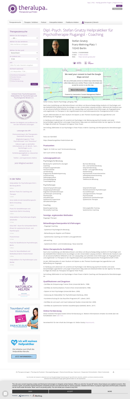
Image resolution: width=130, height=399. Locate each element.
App (88, 3)
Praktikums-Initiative (72, 22)
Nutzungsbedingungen (52, 372)
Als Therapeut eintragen (23, 372)
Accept (92, 90)
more (111, 392)
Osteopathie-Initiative (56, 22)
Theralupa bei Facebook (37, 372)
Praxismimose (14, 237)
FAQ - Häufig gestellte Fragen (102, 3)
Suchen (34, 84)
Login (119, 6)
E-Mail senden (83, 55)
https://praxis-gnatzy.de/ (87, 57)
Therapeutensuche (15, 22)
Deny (29, 392)
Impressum (77, 372)
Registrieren (117, 9)
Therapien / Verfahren (31, 22)
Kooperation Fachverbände (89, 372)
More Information (78, 90)
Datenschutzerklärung (66, 372)
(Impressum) (90, 322)
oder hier (60, 316)
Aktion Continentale (103, 372)
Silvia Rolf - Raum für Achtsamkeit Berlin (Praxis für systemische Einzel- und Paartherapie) (23, 228)
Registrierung (117, 3)
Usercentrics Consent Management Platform (87, 94)
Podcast (43, 22)
